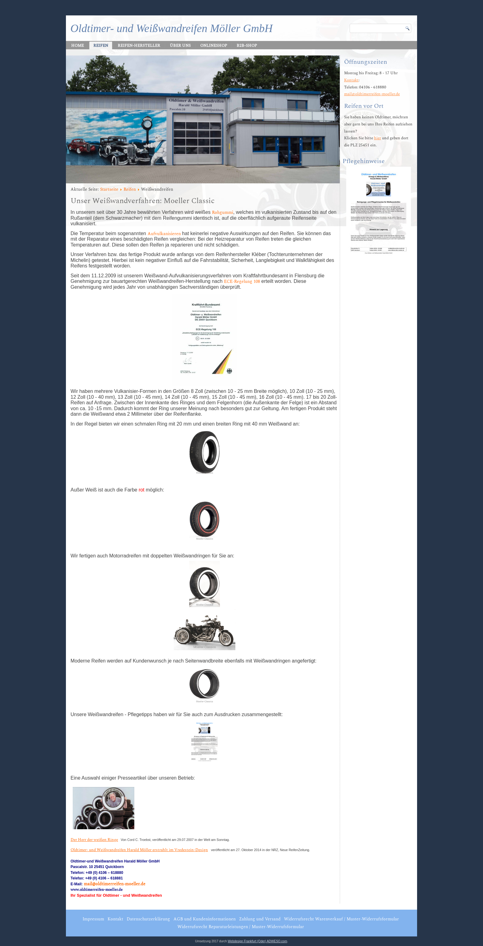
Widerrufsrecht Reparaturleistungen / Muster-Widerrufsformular (240, 927)
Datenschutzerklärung (148, 919)
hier (377, 138)
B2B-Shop (247, 46)
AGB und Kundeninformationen (204, 919)
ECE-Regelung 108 (242, 281)
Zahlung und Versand (260, 919)
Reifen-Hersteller (139, 46)
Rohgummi (222, 212)
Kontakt (351, 80)
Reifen (100, 46)
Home (77, 46)
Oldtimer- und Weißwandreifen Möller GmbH (171, 28)
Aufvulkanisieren (164, 233)
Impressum (93, 919)
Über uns (180, 46)
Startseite (109, 189)
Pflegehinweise (364, 161)
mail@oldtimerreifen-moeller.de (114, 884)
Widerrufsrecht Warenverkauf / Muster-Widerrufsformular (341, 919)
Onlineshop (213, 46)
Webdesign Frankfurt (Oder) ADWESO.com (257, 941)
